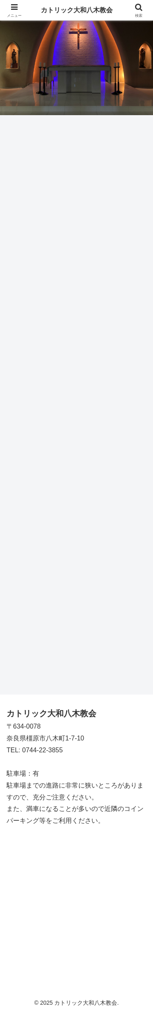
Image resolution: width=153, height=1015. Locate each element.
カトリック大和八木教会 (77, 10)
